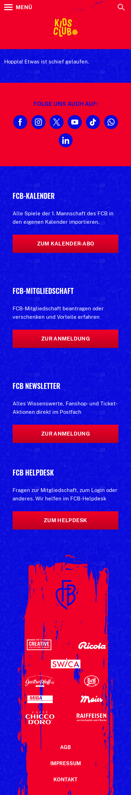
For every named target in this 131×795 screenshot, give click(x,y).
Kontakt (65, 779)
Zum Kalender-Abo (65, 244)
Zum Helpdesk (65, 520)
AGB (65, 747)
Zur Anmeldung (65, 339)
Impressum (65, 763)
